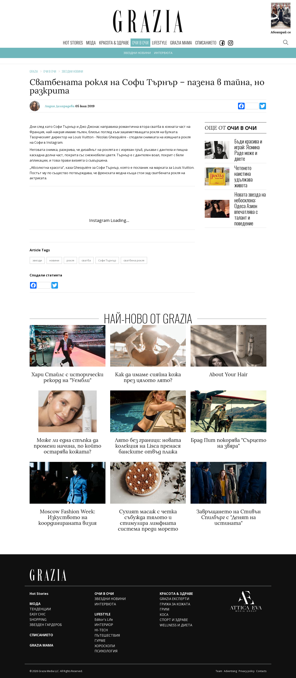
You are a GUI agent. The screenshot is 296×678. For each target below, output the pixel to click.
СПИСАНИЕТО (205, 43)
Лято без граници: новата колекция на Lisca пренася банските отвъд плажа (148, 446)
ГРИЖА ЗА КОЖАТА (175, 604)
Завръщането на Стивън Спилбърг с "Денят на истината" (228, 517)
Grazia (34, 71)
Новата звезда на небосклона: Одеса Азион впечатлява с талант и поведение (250, 208)
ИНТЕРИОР (104, 624)
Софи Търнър (107, 260)
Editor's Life (104, 619)
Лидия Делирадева (59, 106)
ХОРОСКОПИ (105, 646)
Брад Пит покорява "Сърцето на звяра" (228, 443)
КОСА (164, 614)
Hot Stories (73, 43)
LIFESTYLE (159, 43)
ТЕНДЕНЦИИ (40, 609)
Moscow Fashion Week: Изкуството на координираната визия (67, 517)
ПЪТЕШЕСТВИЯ (107, 635)
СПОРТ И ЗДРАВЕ (174, 619)
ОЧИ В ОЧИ (49, 71)
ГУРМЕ (100, 640)
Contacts (261, 671)
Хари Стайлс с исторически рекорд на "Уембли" (67, 377)
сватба (86, 260)
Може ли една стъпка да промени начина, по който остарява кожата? (67, 446)
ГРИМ (164, 609)
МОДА (91, 43)
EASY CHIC (38, 614)
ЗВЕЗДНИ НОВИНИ (137, 53)
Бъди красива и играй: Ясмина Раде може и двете (248, 149)
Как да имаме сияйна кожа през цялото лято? (148, 377)
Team (219, 671)
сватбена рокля (134, 260)
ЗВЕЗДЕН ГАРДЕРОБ (46, 624)
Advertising (230, 671)
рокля (70, 260)
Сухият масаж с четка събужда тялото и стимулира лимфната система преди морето (148, 520)
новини (54, 260)
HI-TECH (101, 630)
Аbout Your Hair (228, 374)
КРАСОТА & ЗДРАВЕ (114, 43)
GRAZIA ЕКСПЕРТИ (174, 598)
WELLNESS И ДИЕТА (176, 625)
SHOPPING (38, 619)
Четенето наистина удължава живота (243, 176)
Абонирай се (281, 32)
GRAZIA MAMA (181, 43)
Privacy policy (246, 671)
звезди (37, 260)
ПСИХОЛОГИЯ (106, 651)
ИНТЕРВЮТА (163, 53)
